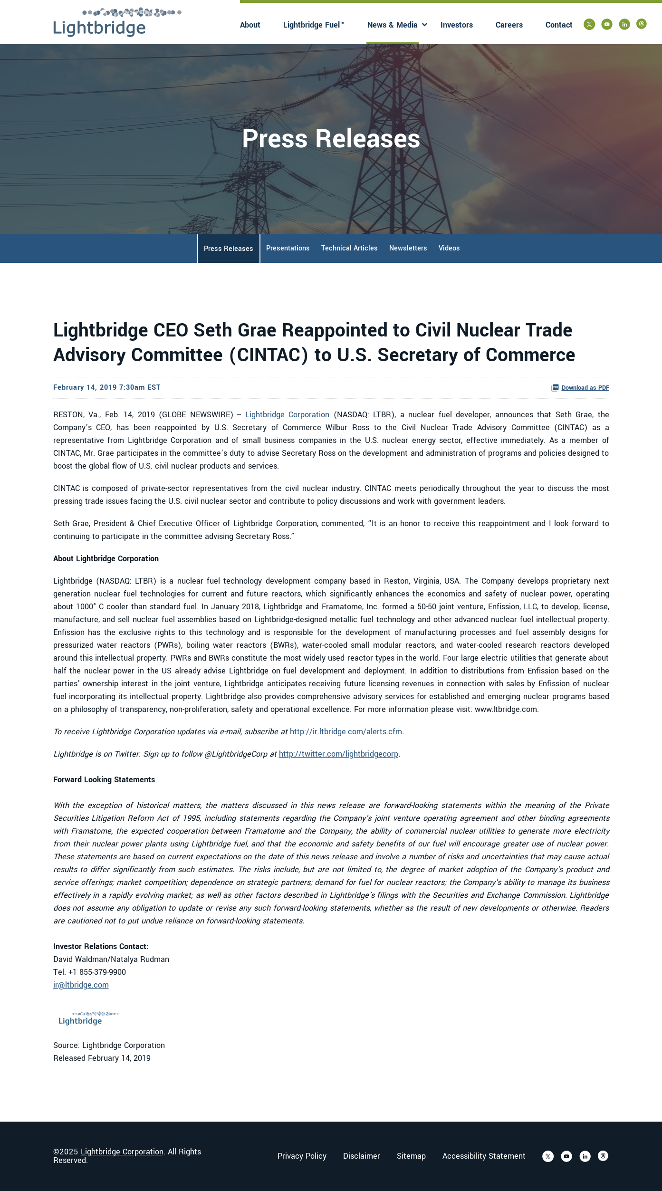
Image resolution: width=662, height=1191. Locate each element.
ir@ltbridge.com (81, 985)
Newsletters (408, 248)
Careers (509, 24)
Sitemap (411, 1156)
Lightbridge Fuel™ (314, 24)
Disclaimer (361, 1156)
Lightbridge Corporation (287, 414)
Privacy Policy (302, 1156)
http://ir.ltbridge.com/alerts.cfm (346, 731)
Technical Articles (349, 248)
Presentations (288, 248)
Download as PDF (580, 388)
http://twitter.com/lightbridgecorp (338, 754)
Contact (559, 24)
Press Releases (228, 249)
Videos (449, 248)
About (250, 24)
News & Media (392, 24)
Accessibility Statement (484, 1156)
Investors (457, 24)
